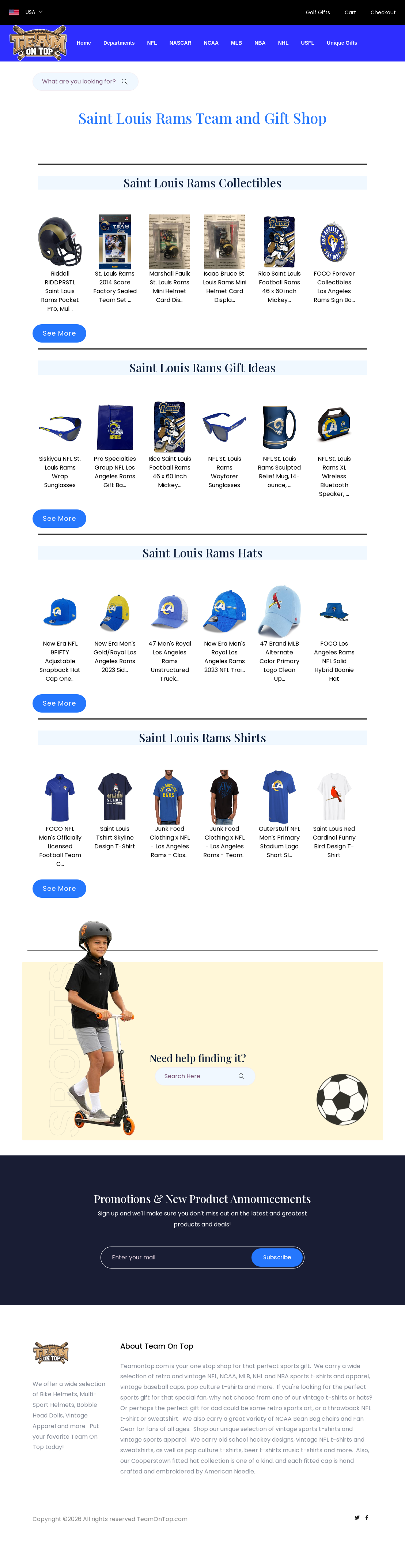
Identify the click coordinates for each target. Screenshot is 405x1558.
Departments (119, 43)
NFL (152, 43)
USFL (308, 43)
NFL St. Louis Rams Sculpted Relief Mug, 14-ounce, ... (279, 472)
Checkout (383, 12)
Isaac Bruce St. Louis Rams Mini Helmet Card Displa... (224, 286)
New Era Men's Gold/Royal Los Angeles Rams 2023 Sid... (115, 656)
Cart (350, 12)
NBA (259, 43)
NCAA (211, 43)
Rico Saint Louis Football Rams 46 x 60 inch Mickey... (279, 286)
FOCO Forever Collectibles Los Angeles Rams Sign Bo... (334, 286)
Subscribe (277, 1257)
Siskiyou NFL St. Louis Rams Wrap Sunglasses (60, 472)
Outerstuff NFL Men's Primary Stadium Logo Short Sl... (279, 842)
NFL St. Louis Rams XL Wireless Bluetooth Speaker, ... (334, 476)
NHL (283, 43)
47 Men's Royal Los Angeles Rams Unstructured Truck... (169, 661)
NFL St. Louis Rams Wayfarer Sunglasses (224, 472)
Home (84, 43)
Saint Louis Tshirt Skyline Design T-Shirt (114, 838)
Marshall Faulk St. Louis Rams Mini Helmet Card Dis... (169, 286)
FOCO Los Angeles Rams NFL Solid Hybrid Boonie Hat (334, 661)
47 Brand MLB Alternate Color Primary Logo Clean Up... (279, 661)
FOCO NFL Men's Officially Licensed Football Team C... (60, 846)
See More (59, 333)
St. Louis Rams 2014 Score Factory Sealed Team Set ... (115, 286)
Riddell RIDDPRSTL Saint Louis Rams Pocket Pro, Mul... (60, 291)
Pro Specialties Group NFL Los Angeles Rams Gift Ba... (115, 472)
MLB (236, 43)
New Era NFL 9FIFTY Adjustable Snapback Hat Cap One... (59, 661)
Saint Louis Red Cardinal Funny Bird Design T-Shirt (334, 842)
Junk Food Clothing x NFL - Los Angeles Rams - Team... (224, 842)
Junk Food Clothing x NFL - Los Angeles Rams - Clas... (170, 842)
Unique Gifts (342, 43)
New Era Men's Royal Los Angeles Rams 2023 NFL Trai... (224, 656)
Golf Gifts (318, 12)
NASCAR (181, 43)
